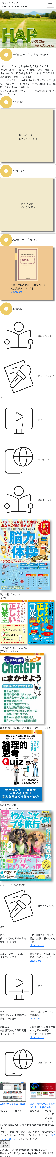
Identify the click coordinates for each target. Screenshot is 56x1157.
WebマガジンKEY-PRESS (13, 1103)
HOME (3, 1110)
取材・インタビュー (27, 378)
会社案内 (19, 1110)
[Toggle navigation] (50, 5)
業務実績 (34, 1110)
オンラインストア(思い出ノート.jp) (50, 1116)
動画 (21, 420)
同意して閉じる (5, 1144)
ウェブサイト (26, 460)
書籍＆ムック (26, 336)
